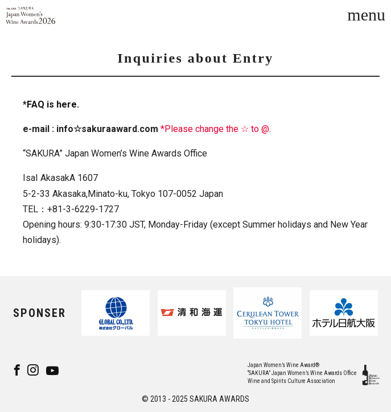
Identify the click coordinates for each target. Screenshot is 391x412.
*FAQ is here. (51, 104)
